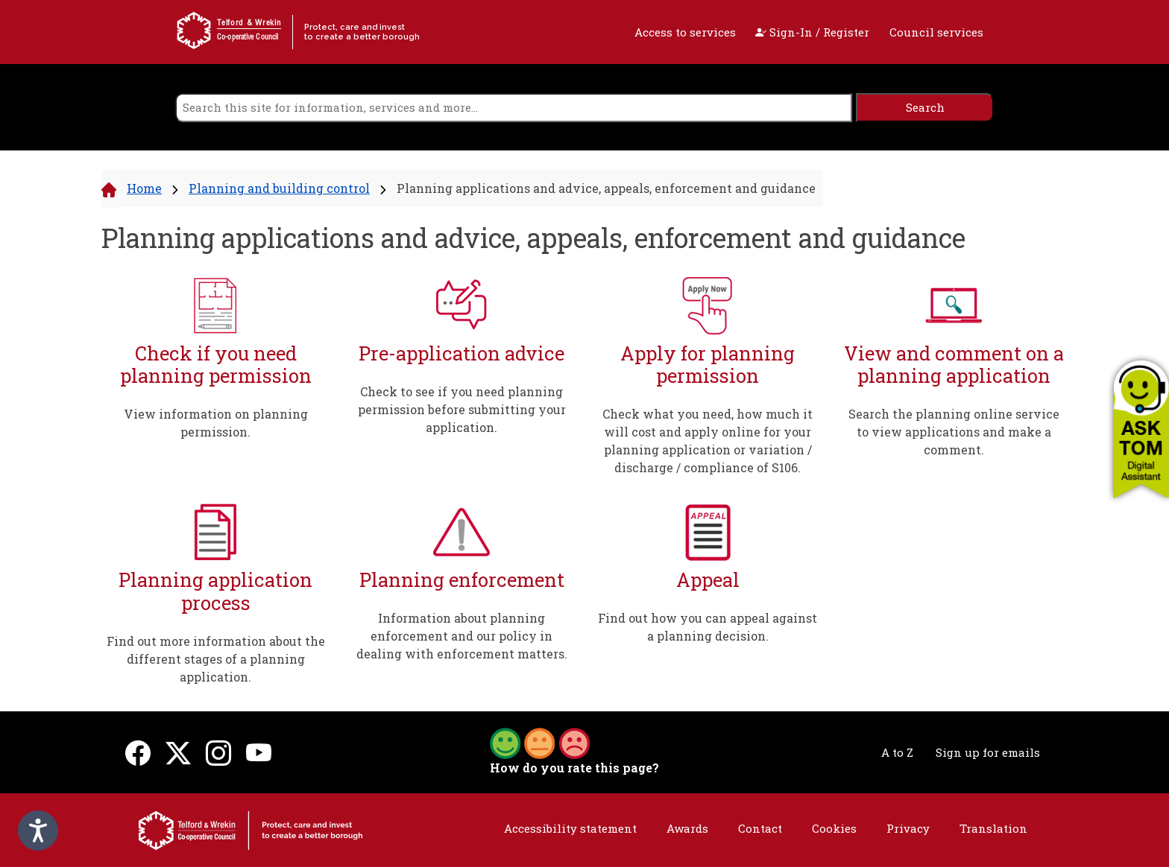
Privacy (908, 828)
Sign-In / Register (812, 32)
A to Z (897, 752)
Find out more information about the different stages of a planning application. (216, 659)
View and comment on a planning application (954, 364)
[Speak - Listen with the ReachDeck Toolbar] (38, 830)
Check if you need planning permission (216, 364)
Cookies (834, 828)
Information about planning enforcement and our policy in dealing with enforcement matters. (461, 635)
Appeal (708, 579)
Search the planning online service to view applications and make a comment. (953, 431)
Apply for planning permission (707, 364)
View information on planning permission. (216, 422)
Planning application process (215, 591)
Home (144, 188)
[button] (1141, 429)
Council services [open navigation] (936, 32)
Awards (687, 828)
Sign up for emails (988, 752)
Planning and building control (279, 188)
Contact (760, 828)
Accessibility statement (570, 828)
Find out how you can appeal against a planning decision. (707, 627)
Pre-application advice (461, 353)
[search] (513, 107)
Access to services (685, 32)
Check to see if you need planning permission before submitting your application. (462, 409)
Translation (993, 828)
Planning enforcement (461, 579)
